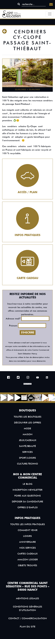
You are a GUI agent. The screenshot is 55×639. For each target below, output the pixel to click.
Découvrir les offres (27, 422)
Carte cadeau (27, 278)
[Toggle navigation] (50, 14)
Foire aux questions (27, 495)
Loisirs (27, 536)
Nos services (27, 547)
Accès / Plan (27, 192)
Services (27, 452)
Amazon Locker (27, 559)
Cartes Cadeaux (27, 553)
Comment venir (27, 530)
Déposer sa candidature (27, 501)
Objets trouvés (27, 565)
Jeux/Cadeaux (27, 440)
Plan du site (27, 626)
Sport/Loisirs (27, 457)
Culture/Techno (27, 463)
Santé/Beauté (27, 446)
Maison (27, 434)
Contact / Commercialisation (27, 618)
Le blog (27, 484)
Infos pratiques (27, 235)
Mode (27, 428)
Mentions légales (27, 598)
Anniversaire (27, 542)
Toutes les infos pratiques (27, 524)
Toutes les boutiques (27, 416)
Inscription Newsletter (27, 489)
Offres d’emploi (27, 507)
